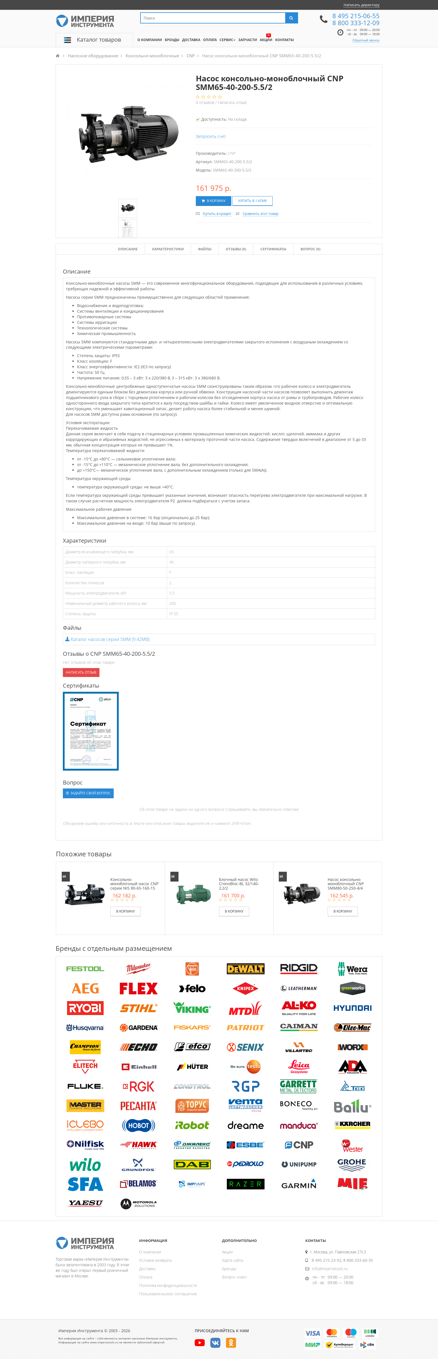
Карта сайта (232, 1260)
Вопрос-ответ (234, 1277)
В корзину (213, 200)
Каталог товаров (99, 39)
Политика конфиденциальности (168, 1285)
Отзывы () (236, 249)
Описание (128, 249)
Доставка (147, 1268)
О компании (150, 1252)
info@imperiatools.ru (330, 1268)
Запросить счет (211, 136)
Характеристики (168, 249)
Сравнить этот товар (260, 213)
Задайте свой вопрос (88, 793)
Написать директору (362, 4)
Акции (227, 1252)
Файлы (204, 249)
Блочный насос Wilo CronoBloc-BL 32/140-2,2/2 (239, 884)
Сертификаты (273, 249)
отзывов (205, 102)
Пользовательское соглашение (168, 1293)
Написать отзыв (232, 102)
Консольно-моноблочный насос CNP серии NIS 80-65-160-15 (134, 884)
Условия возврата (155, 1260)
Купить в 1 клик (252, 200)
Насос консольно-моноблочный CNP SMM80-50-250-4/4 (346, 884)
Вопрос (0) (310, 249)
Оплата (145, 1277)
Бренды (229, 1268)
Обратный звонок (366, 40)
